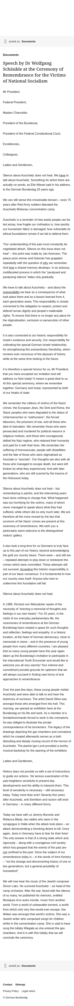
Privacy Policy (11, 991)
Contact (7, 984)
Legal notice (28, 991)
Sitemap (20, 984)
